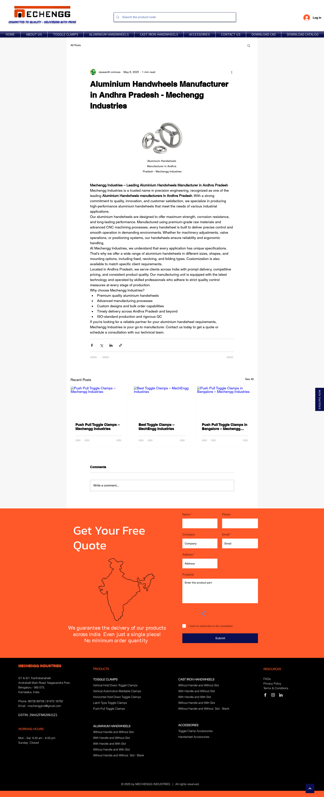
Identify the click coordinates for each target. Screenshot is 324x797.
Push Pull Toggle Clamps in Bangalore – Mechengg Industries (224, 427)
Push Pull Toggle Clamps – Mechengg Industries (97, 427)
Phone (226, 514)
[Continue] (310, 788)
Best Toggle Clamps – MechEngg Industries (156, 427)
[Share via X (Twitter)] (101, 345)
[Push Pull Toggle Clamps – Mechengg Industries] (99, 402)
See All (249, 379)
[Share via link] (120, 345)
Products (188, 574)
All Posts (76, 45)
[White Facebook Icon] (265, 695)
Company (188, 534)
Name (186, 514)
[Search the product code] (174, 17)
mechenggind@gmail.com (44, 706)
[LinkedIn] (280, 695)
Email (225, 534)
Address (187, 554)
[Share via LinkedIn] (111, 345)
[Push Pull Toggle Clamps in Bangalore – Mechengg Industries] (225, 402)
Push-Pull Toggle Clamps (109, 708)
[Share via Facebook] (92, 345)
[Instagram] (273, 695)
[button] (66, 34)
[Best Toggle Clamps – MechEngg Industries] (162, 402)
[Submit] (220, 638)
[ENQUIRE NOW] (319, 399)
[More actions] (232, 72)
